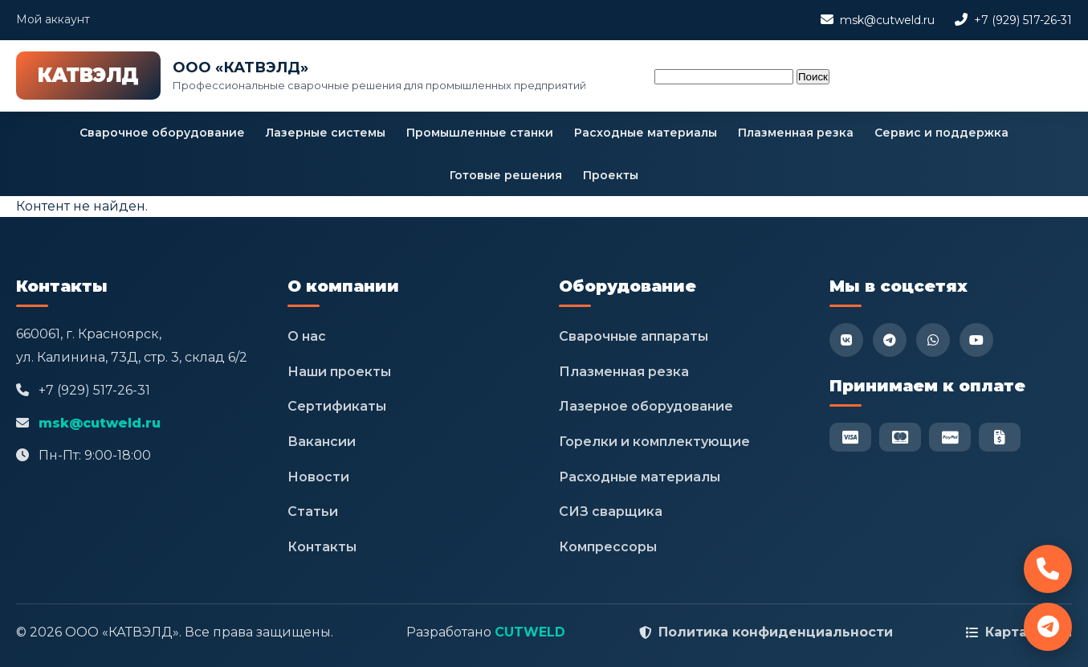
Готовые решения (506, 175)
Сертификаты (336, 406)
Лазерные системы (325, 132)
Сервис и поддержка (941, 132)
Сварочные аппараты (633, 336)
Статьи (312, 511)
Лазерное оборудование (646, 406)
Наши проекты (339, 371)
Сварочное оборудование (162, 132)
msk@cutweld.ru (887, 20)
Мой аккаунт (53, 19)
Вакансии (321, 441)
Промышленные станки (479, 132)
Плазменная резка (796, 132)
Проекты (610, 175)
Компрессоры (608, 546)
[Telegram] (890, 340)
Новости (318, 477)
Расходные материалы (645, 132)
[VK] (846, 340)
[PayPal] (950, 437)
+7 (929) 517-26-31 (1023, 20)
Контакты (322, 546)
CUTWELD (530, 632)
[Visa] (850, 437)
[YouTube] (976, 340)
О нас (306, 336)
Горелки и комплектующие (654, 441)
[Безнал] (1000, 437)
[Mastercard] (900, 437)
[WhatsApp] (933, 340)
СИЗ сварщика (610, 511)
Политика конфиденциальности (775, 632)
